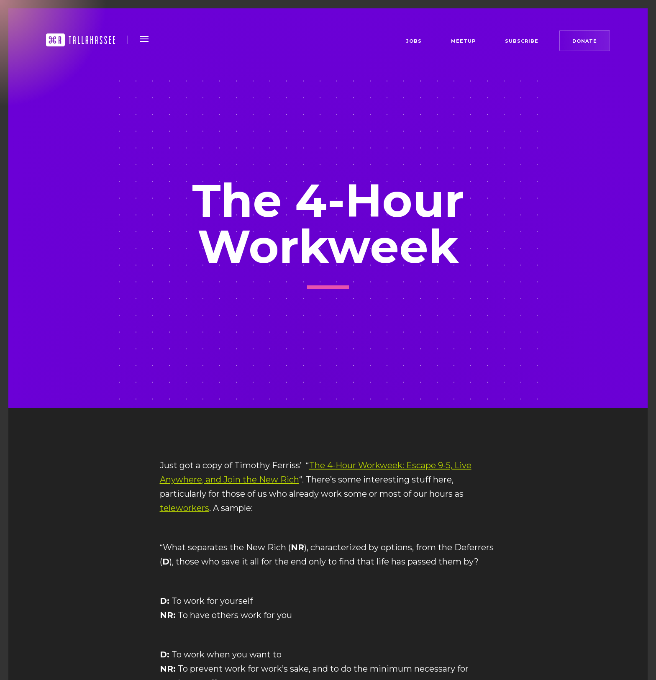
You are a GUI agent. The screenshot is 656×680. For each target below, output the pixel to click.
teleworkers (184, 508)
